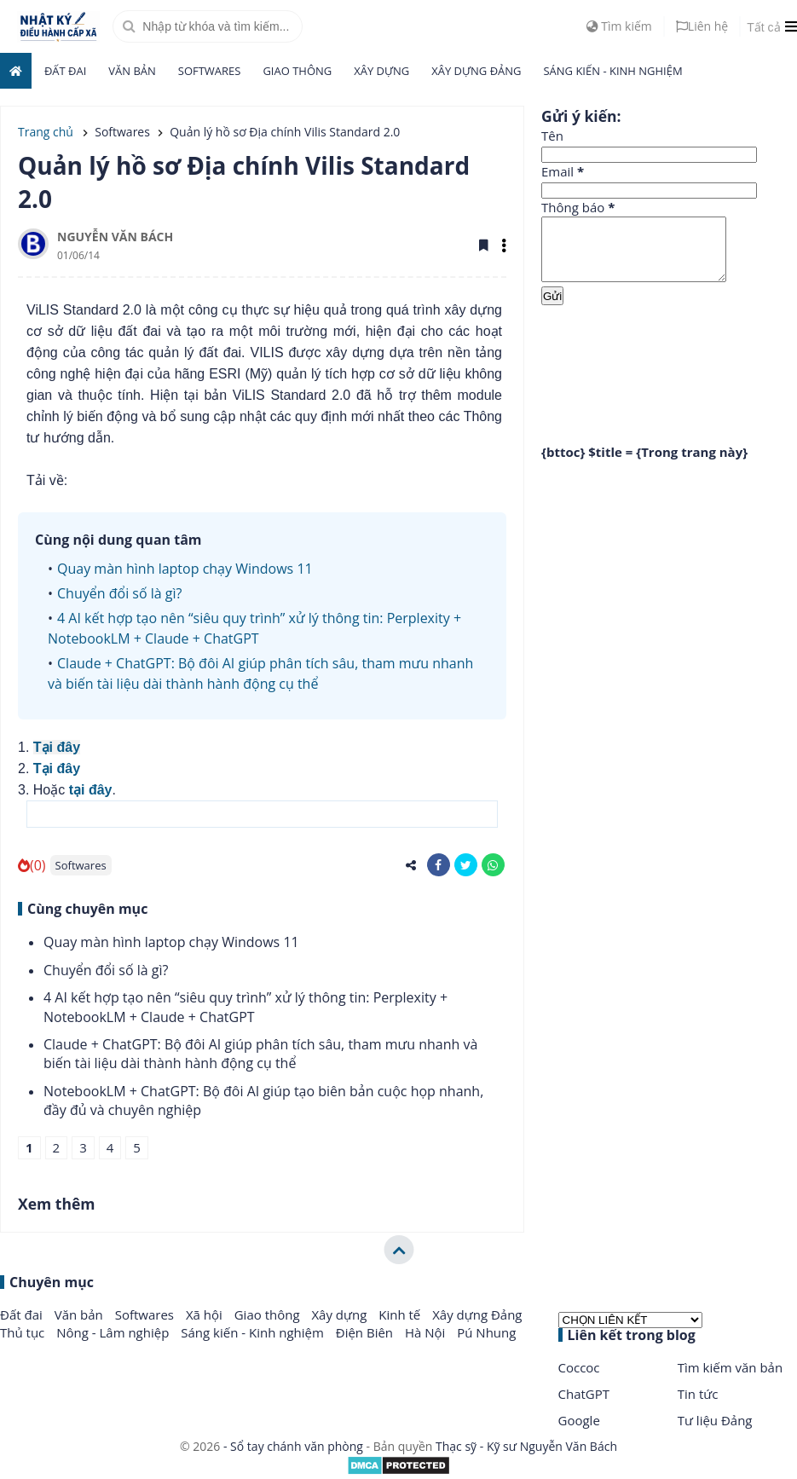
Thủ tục (24, 1332)
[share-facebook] (438, 864)
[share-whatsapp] (493, 864)
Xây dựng (381, 70)
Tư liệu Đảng (715, 1420)
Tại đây (56, 747)
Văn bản (132, 70)
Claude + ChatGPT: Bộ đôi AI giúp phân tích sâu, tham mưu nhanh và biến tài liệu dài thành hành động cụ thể (260, 1053)
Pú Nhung (486, 1332)
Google (579, 1420)
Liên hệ (702, 26)
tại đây (91, 790)
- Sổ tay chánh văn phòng (293, 1446)
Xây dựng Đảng (476, 70)
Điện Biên (366, 1332)
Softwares (209, 70)
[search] (208, 26)
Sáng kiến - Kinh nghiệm (612, 70)
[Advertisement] (669, 374)
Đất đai (65, 70)
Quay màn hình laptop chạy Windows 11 (185, 568)
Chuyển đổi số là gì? (119, 593)
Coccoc (579, 1367)
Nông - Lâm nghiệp (114, 1332)
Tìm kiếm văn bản (730, 1367)
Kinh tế (401, 1314)
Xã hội (206, 1314)
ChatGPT (584, 1393)
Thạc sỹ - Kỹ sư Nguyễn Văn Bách (526, 1446)
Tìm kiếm (619, 26)
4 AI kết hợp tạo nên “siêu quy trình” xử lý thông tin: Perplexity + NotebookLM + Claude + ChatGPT (245, 1006)
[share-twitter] (465, 864)
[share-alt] (411, 864)
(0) (32, 865)
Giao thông (297, 70)
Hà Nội (426, 1332)
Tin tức (698, 1393)
